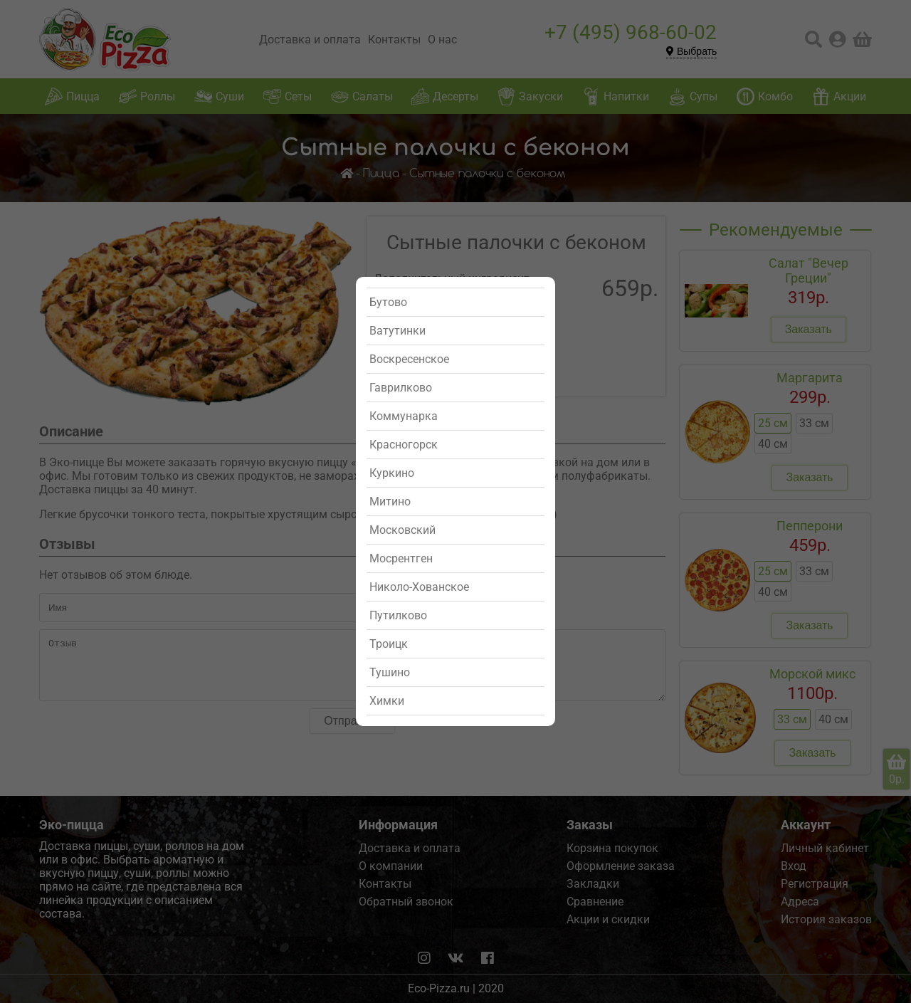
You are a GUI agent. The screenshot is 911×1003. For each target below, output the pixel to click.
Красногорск (403, 444)
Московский (402, 530)
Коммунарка (403, 416)
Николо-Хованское (419, 587)
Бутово (388, 302)
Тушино (389, 672)
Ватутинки (397, 330)
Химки (386, 701)
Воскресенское (409, 359)
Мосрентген (401, 558)
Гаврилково (400, 387)
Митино (390, 501)
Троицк (388, 644)
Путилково (398, 615)
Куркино (391, 473)
